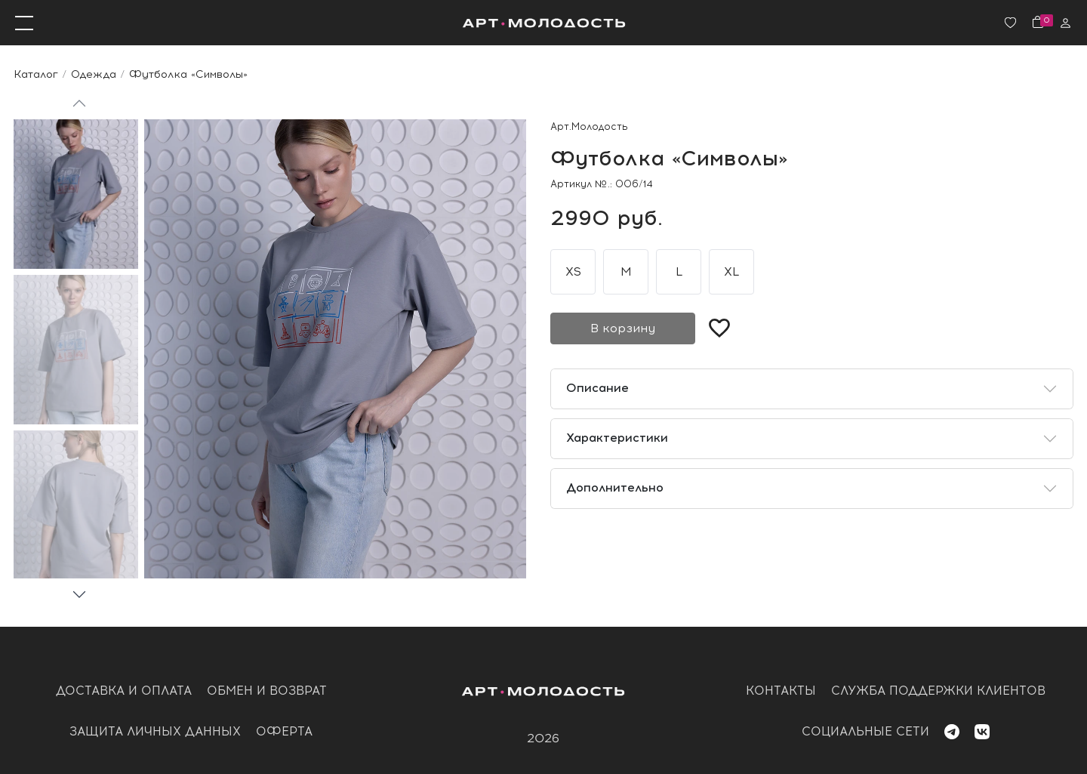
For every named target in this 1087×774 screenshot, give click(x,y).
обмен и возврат (267, 690)
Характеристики (617, 437)
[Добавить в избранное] (719, 328)
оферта (284, 731)
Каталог (36, 74)
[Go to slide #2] (76, 349)
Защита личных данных (155, 731)
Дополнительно (615, 487)
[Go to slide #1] (76, 194)
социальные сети (865, 731)
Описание (597, 388)
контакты (781, 690)
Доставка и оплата (124, 690)
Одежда (93, 74)
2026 (543, 738)
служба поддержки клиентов (938, 690)
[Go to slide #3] (76, 505)
